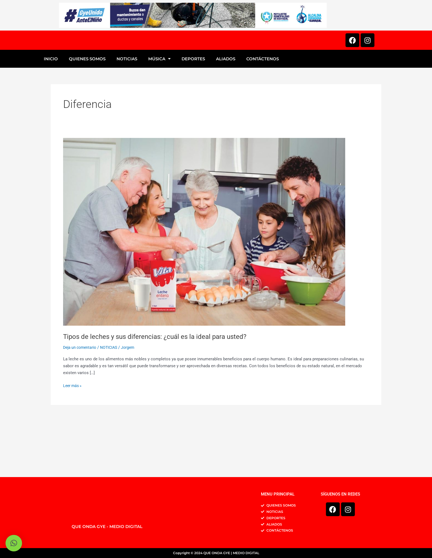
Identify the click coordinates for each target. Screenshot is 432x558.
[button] (14, 543)
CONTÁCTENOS (262, 114)
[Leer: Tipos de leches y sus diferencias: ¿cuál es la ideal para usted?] (204, 287)
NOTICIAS (127, 114)
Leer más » (73, 441)
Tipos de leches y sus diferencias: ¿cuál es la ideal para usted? (161, 392)
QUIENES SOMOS (87, 114)
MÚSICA (159, 114)
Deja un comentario (81, 403)
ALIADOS (225, 114)
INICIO (51, 114)
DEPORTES (193, 114)
